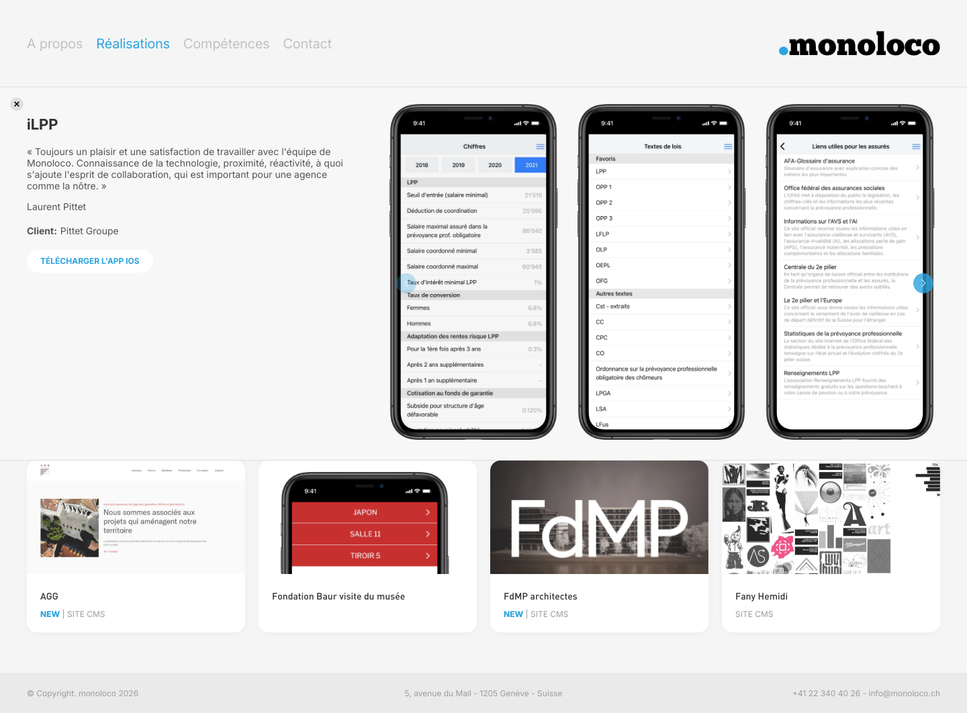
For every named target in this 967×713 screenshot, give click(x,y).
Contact (307, 44)
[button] (923, 283)
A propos (55, 44)
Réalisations (133, 44)
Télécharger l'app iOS (90, 261)
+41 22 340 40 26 (826, 693)
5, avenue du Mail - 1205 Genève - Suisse (484, 693)
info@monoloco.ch (904, 693)
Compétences (226, 44)
